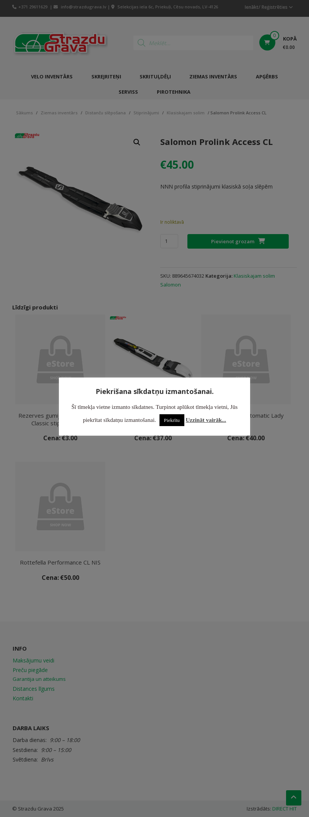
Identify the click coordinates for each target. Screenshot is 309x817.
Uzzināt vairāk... (206, 420)
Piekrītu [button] (172, 420)
